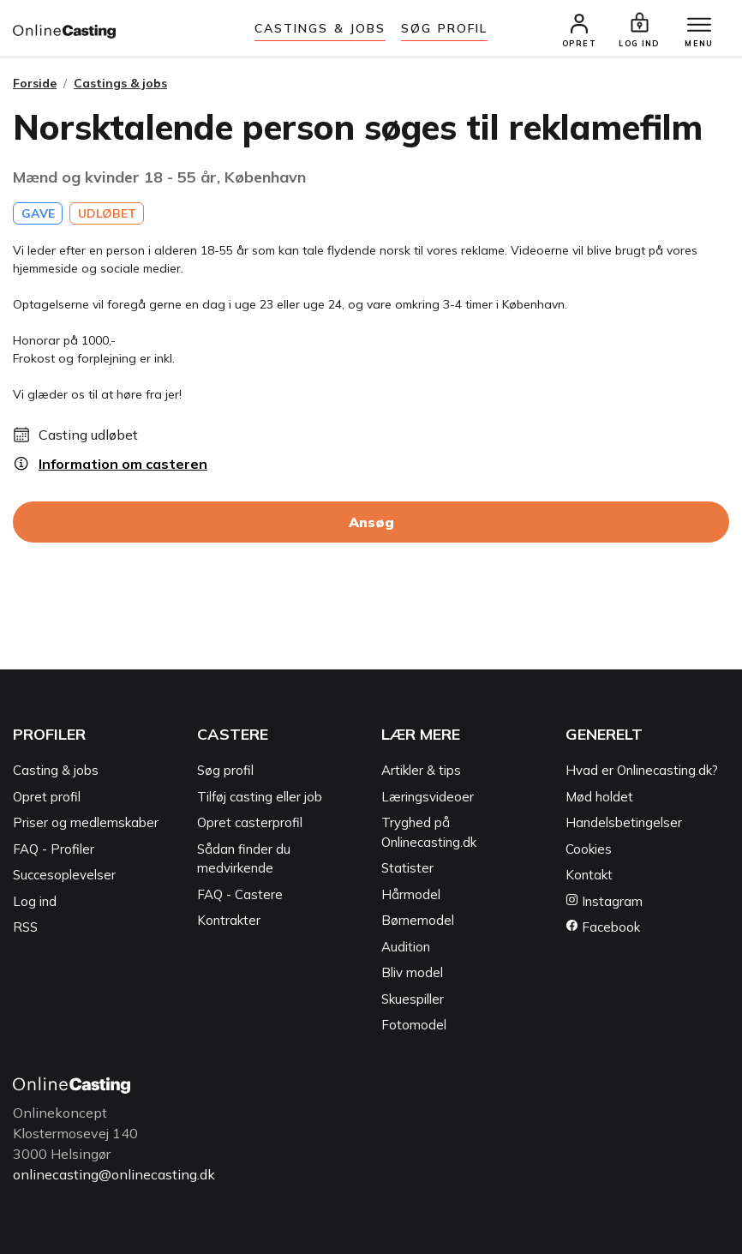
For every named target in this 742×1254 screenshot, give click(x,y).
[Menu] (699, 26)
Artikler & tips (421, 770)
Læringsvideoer (427, 797)
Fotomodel (413, 1025)
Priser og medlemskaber (86, 822)
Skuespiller (412, 999)
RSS (25, 927)
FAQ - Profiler (53, 849)
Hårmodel (410, 894)
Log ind (35, 901)
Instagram (604, 901)
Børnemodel (417, 920)
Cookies (588, 849)
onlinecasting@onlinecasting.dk (114, 1174)
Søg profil (225, 770)
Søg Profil (444, 28)
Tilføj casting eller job (259, 797)
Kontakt (589, 875)
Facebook (602, 927)
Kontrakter (228, 920)
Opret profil (47, 797)
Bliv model (412, 972)
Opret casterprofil (249, 822)
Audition (405, 947)
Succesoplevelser (64, 875)
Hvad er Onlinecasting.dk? (641, 770)
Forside (35, 83)
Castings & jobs (320, 28)
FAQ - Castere (240, 894)
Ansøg (371, 522)
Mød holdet (599, 797)
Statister (407, 868)
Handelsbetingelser (623, 822)
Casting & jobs (56, 770)
